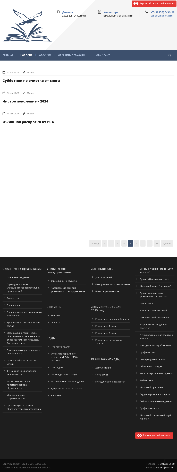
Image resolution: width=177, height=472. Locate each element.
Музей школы (147, 303)
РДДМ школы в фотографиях (66, 388)
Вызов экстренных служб (153, 310)
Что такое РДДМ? (60, 346)
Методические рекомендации (67, 381)
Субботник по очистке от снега (31, 80)
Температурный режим (152, 359)
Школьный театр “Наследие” (155, 286)
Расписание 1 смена (106, 326)
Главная (8, 55)
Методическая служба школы (156, 345)
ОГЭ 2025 (56, 322)
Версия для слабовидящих (154, 435)
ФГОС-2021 (45, 55)
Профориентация (149, 408)
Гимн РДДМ (57, 367)
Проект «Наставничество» (154, 279)
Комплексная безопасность (155, 317)
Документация (103, 367)
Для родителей (103, 277)
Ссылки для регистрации (64, 374)
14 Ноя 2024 (13, 113)
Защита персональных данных (156, 373)
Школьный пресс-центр (152, 387)
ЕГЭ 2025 (55, 315)
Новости (26, 55)
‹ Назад (95, 243)
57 (157, 243)
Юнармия (56, 395)
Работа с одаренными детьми (156, 401)
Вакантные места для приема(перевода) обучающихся (18, 385)
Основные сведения (18, 277)
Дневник (68, 12)
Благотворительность (107, 291)
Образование (14, 305)
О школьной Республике (64, 280)
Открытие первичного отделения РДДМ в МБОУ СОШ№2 (64, 357)
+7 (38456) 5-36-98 (162, 12)
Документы (13, 298)
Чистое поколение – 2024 (25, 101)
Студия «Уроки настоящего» (155, 394)
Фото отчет (101, 374)
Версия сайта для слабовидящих (154, 3)
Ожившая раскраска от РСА (28, 122)
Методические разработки (110, 381)
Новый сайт (102, 55)
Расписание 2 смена (106, 333)
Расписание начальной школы (112, 319)
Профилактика (148, 352)
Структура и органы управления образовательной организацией (23, 288)
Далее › (167, 243)
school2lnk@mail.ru (162, 15)
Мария (30, 72)
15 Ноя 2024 (13, 72)
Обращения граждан (71, 55)
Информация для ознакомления (112, 284)
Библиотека (146, 380)
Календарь (111, 12)
